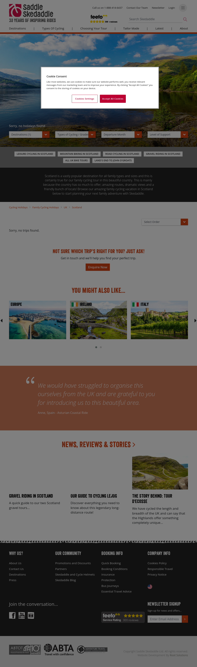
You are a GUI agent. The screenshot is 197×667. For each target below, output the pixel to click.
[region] (100, 88)
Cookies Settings (84, 98)
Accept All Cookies (113, 98)
